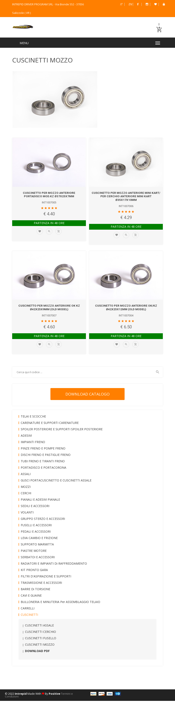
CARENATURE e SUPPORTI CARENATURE (50, 425)
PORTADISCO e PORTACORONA (43, 470)
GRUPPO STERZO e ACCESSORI (43, 521)
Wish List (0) (155, 4)
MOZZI (26, 489)
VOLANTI (27, 514)
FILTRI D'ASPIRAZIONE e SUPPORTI (46, 578)
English (130, 4)
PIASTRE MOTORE (34, 553)
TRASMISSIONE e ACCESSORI (41, 585)
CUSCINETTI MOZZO (39, 647)
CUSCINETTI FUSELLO (40, 640)
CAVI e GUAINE (31, 598)
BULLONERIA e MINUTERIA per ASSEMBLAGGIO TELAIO (60, 604)
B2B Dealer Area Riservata (164, 4)
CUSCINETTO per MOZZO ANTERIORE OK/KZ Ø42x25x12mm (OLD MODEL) (126, 309)
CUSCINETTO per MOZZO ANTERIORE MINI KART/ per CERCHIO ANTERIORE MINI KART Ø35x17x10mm (126, 198)
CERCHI (26, 495)
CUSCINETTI (29, 617)
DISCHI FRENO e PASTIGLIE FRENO (46, 457)
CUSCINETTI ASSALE (39, 627)
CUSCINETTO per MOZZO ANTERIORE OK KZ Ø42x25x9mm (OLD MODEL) (49, 309)
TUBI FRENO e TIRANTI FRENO (43, 463)
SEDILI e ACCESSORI (35, 508)
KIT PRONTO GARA (34, 572)
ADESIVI (26, 438)
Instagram (147, 4)
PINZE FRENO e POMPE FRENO (43, 450)
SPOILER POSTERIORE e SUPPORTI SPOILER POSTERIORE (62, 431)
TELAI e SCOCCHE (33, 418)
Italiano (121, 4)
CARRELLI (27, 610)
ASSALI (26, 476)
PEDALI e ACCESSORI (36, 534)
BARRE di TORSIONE (35, 591)
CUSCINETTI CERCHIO (40, 634)
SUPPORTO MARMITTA (37, 546)
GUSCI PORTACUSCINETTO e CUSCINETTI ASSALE (56, 482)
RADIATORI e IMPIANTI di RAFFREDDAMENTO (54, 566)
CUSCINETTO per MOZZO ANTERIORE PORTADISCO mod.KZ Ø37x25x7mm (49, 196)
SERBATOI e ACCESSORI (38, 559)
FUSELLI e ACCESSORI (36, 527)
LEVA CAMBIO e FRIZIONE (39, 540)
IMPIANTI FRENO (33, 444)
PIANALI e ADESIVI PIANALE (40, 502)
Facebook (137, 4)
